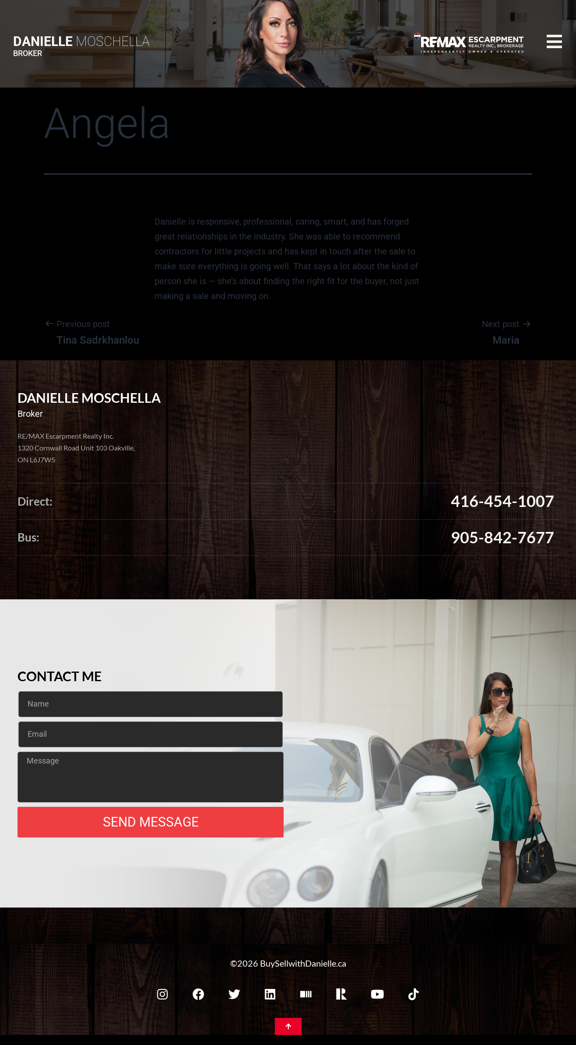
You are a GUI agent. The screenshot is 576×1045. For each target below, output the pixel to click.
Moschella (81, 41)
